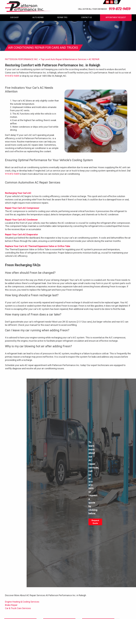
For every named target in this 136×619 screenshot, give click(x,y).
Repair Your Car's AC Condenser (21, 219)
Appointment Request (116, 17)
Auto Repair (38, 17)
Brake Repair (11, 605)
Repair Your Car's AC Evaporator (21, 234)
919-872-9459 (119, 9)
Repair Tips (62, 17)
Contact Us (86, 17)
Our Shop (14, 17)
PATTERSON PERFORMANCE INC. (21, 59)
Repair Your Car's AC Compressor (22, 208)
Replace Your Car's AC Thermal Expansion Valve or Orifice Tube (37, 246)
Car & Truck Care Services (18, 608)
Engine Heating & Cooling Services (22, 601)
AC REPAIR (94, 59)
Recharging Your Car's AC (18, 193)
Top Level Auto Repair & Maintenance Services (64, 59)
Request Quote (95, 521)
